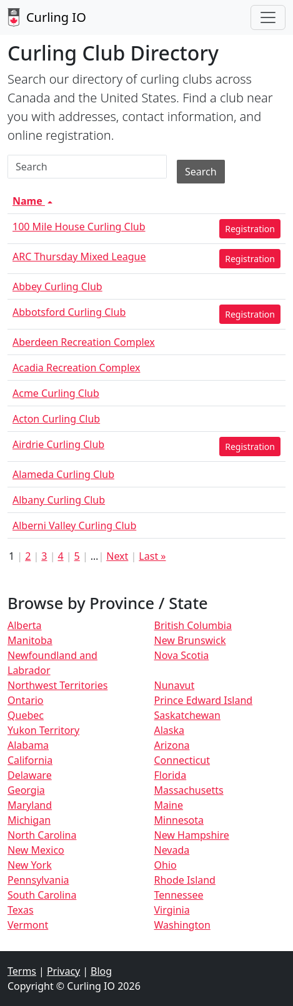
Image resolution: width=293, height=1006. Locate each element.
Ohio (165, 865)
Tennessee (179, 895)
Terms (21, 971)
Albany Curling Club (58, 500)
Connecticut (182, 760)
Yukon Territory (43, 730)
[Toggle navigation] (268, 17)
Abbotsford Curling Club (69, 312)
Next (117, 556)
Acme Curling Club (55, 393)
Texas (20, 910)
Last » (152, 556)
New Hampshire (191, 835)
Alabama (28, 745)
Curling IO (46, 17)
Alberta (24, 625)
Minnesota (179, 820)
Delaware (29, 775)
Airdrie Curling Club (58, 444)
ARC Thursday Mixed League (79, 256)
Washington (182, 925)
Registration (250, 229)
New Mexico (35, 850)
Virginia (172, 910)
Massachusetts (189, 790)
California (29, 760)
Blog (101, 971)
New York (29, 865)
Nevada (172, 850)
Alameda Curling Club (63, 474)
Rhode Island (185, 880)
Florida (170, 775)
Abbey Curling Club (57, 286)
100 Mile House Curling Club (79, 226)
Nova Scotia (181, 655)
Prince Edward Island (203, 700)
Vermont (27, 925)
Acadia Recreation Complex (76, 367)
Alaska (169, 730)
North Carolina (41, 835)
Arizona (172, 745)
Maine (169, 805)
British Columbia (193, 625)
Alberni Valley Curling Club (74, 525)
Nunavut (174, 685)
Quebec (25, 715)
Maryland (29, 805)
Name (33, 201)
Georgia (26, 790)
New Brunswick (190, 640)
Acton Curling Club (56, 419)
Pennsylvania (38, 880)
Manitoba (29, 640)
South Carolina (41, 895)
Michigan (29, 820)
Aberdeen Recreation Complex (83, 342)
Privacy (63, 971)
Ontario (25, 700)
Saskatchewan (187, 715)
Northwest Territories (57, 685)
